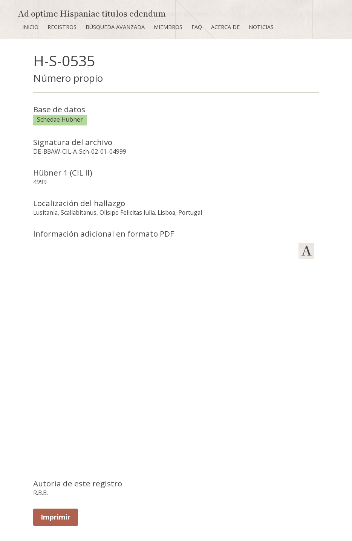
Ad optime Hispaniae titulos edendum (92, 13)
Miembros (168, 27)
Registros (62, 27)
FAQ (196, 27)
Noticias (261, 27)
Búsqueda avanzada (115, 27)
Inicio (30, 27)
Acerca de (225, 27)
